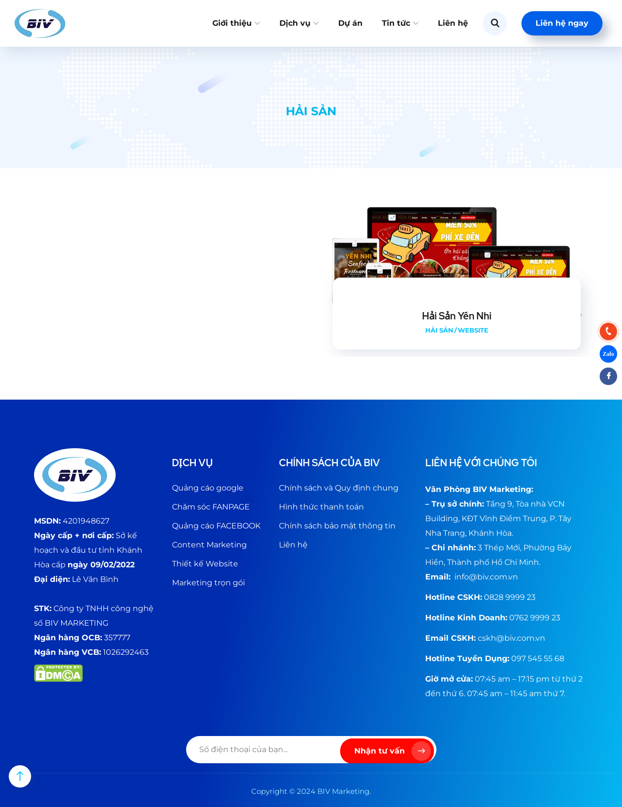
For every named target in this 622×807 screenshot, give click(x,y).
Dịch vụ (295, 23)
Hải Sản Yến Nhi (457, 316)
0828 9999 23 (510, 597)
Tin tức (396, 23)
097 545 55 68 (537, 658)
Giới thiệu (232, 23)
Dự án (350, 23)
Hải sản (439, 330)
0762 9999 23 (534, 617)
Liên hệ (453, 23)
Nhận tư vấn (392, 751)
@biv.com (488, 576)
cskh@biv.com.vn (511, 638)
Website (473, 330)
